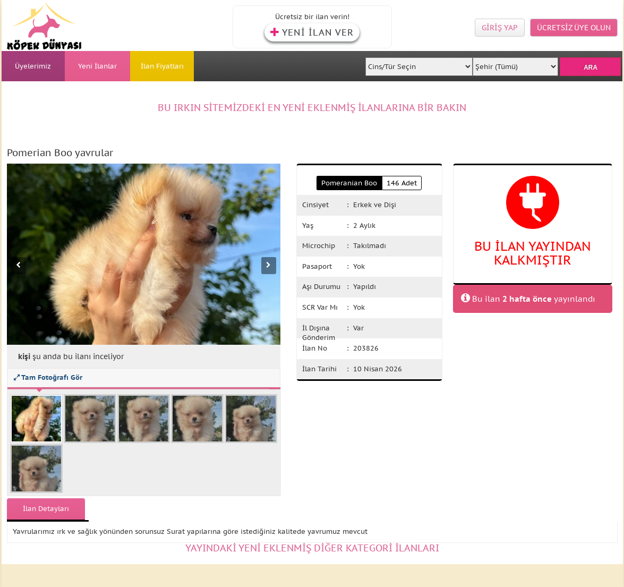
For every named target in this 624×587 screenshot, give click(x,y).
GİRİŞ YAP (500, 27)
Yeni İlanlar (97, 66)
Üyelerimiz (33, 66)
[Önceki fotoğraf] (18, 265)
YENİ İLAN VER (312, 32)
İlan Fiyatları (162, 66)
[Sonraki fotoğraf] (268, 265)
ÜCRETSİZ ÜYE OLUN (574, 27)
